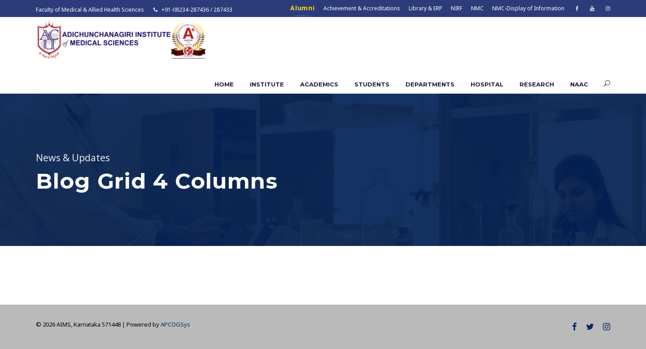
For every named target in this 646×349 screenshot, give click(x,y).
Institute (267, 84)
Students (371, 84)
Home (224, 84)
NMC (477, 8)
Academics (319, 84)
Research (536, 84)
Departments (430, 84)
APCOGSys (175, 324)
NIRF (457, 8)
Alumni (302, 8)
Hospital (487, 84)
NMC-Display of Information (528, 8)
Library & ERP (425, 8)
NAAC (579, 84)
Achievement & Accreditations (361, 8)
